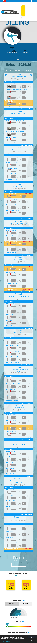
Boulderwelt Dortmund (18, 77)
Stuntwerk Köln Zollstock (18, 113)
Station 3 (18, 147)
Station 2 (18, 111)
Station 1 (18, 74)
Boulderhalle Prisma (18, 150)
